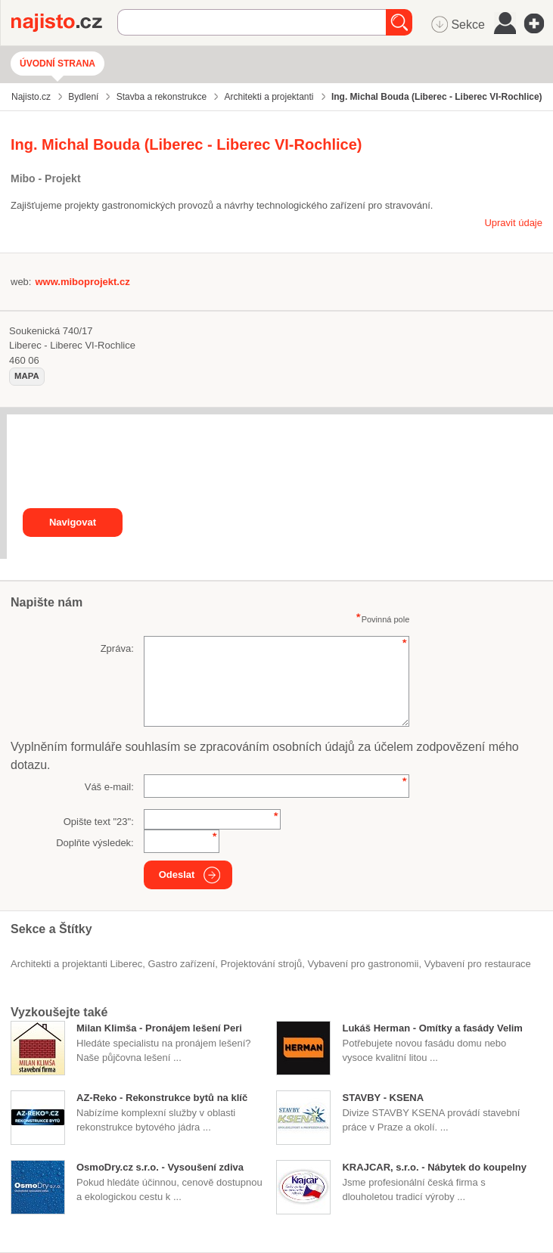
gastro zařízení (181, 963)
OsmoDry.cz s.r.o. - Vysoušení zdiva (160, 1167)
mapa (26, 375)
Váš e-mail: (109, 786)
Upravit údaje (513, 222)
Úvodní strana (57, 63)
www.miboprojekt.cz (82, 281)
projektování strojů (262, 963)
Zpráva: (117, 648)
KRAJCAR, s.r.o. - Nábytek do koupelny (434, 1167)
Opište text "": (99, 821)
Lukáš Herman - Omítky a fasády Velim (432, 1028)
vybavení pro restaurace (477, 963)
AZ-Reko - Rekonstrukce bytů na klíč (161, 1097)
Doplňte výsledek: (95, 842)
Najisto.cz (64, 22)
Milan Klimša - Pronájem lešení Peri (159, 1028)
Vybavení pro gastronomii (362, 963)
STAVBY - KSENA (383, 1097)
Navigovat (72, 522)
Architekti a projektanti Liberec (76, 963)
